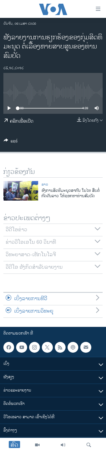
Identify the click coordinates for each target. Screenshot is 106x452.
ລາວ (45, 184)
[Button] (11, 142)
